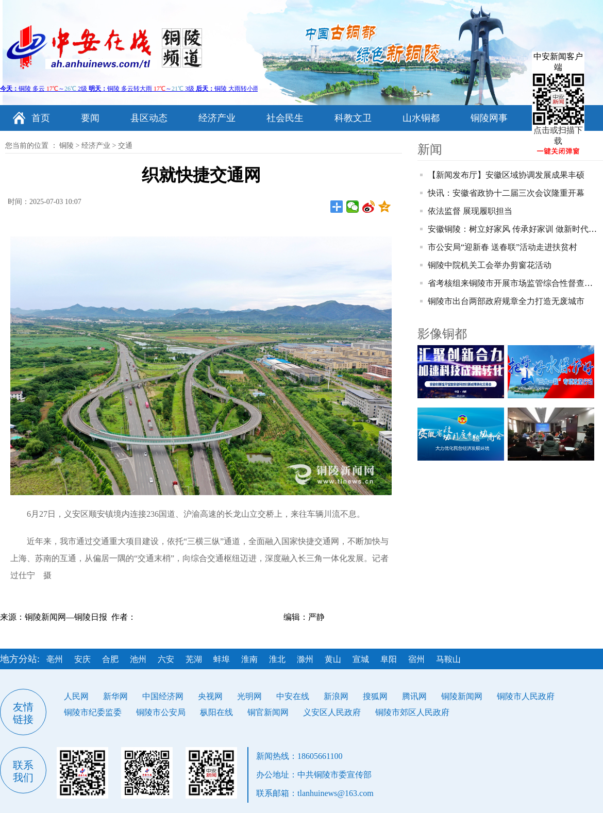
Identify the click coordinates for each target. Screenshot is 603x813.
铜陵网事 (489, 118)
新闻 (429, 149)
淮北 (277, 659)
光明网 (249, 696)
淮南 (249, 659)
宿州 (416, 659)
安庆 (82, 659)
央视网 (210, 696)
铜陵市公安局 (161, 712)
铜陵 (66, 145)
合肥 (110, 659)
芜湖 (194, 659)
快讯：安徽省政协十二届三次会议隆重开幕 (506, 193)
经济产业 (217, 118)
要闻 (90, 118)
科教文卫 (353, 118)
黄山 (333, 659)
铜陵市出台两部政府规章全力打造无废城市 (506, 301)
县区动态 (148, 118)
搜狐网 (375, 696)
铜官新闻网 (268, 712)
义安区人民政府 (332, 712)
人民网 (76, 696)
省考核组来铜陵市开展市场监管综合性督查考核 (514, 283)
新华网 (115, 696)
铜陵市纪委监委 (93, 712)
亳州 (54, 659)
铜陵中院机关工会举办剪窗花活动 (489, 265)
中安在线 (292, 696)
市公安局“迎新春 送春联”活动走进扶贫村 (502, 247)
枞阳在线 (216, 712)
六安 (166, 659)
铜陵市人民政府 (526, 696)
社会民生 (285, 118)
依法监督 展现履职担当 (470, 211)
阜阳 (388, 659)
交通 (125, 145)
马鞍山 (448, 659)
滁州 (305, 659)
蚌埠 (221, 659)
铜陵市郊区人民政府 (412, 712)
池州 (138, 659)
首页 (40, 118)
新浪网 (336, 696)
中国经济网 (162, 696)
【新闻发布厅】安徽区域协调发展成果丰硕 (506, 175)
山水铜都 (421, 118)
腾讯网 (414, 696)
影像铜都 (442, 334)
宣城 (361, 659)
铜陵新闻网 (461, 696)
